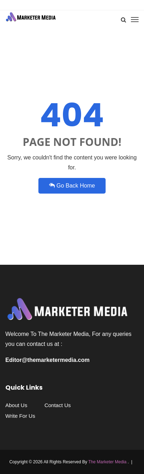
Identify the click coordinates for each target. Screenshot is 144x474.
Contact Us (57, 405)
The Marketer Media (108, 461)
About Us (16, 405)
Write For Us (20, 416)
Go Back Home (72, 186)
